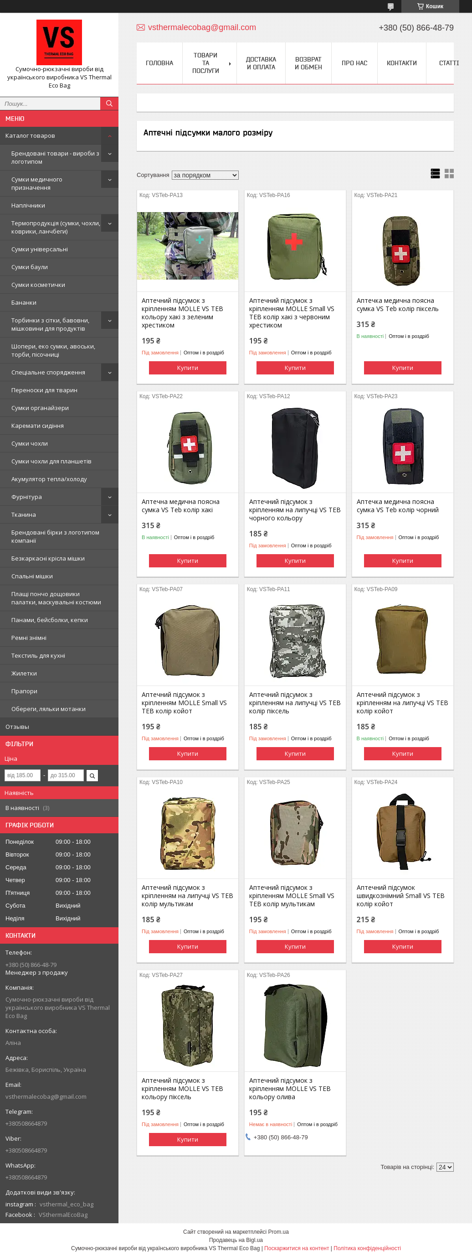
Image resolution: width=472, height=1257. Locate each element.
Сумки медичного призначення (36, 183)
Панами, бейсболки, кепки (49, 620)
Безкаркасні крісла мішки (48, 558)
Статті (449, 63)
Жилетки (24, 673)
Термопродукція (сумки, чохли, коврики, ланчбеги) (55, 227)
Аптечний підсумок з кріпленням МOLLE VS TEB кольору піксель (182, 1088)
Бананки (23, 302)
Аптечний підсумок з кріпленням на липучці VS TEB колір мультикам (187, 895)
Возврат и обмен (308, 63)
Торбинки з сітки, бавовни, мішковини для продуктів (50, 324)
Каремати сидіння (37, 425)
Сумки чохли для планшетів (51, 461)
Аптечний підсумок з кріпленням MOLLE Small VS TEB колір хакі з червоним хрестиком (291, 312)
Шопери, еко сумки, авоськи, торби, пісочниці (53, 350)
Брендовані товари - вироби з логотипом (55, 157)
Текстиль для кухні (38, 655)
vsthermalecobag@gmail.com (46, 1096)
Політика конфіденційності (367, 1248)
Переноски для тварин (44, 390)
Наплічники (28, 205)
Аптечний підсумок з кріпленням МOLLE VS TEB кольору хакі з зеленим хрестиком (182, 312)
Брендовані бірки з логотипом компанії (55, 536)
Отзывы (17, 726)
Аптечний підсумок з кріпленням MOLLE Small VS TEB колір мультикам (291, 895)
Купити (187, 368)
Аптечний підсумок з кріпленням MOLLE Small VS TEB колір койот (184, 703)
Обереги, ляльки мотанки (48, 709)
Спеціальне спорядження (48, 372)
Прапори (24, 691)
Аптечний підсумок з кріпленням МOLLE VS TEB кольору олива (290, 1088)
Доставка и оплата (261, 63)
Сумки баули (29, 267)
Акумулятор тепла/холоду (49, 479)
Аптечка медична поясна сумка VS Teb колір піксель (398, 304)
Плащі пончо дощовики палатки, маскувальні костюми (56, 598)
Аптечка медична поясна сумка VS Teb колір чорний (398, 506)
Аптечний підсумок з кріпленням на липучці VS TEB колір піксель (295, 703)
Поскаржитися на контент (296, 1248)
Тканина (23, 514)
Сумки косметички (38, 284)
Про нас (354, 63)
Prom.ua (278, 1232)
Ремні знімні (28, 638)
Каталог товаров (30, 135)
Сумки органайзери (40, 408)
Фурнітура (26, 497)
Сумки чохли (29, 443)
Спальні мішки (32, 576)
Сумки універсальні (39, 249)
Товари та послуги (205, 63)
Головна (159, 63)
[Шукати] (109, 103)
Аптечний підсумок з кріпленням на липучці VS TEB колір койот (402, 703)
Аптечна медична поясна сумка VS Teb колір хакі (181, 506)
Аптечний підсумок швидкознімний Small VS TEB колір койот (401, 895)
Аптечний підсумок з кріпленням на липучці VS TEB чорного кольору (295, 510)
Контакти (402, 63)
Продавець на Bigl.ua (236, 1240)
